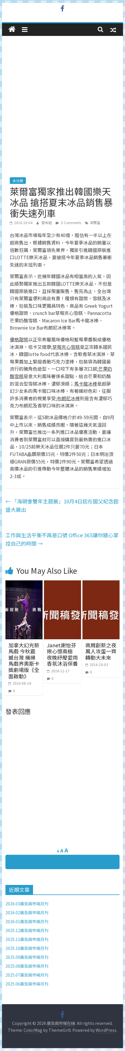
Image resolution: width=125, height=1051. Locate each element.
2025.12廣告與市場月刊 (26, 930)
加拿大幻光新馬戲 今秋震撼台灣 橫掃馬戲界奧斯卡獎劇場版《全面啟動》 (23, 660)
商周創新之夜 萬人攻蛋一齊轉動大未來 (100, 651)
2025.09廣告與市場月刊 (26, 957)
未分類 (18, 180)
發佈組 (47, 222)
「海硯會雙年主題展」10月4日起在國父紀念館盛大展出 (62, 505)
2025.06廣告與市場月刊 (26, 984)
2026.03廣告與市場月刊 (26, 903)
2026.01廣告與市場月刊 (26, 921)
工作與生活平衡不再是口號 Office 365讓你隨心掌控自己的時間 (61, 539)
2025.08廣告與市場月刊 (26, 966)
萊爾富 (95, 222)
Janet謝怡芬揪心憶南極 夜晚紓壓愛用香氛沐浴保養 (62, 654)
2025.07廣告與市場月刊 (26, 975)
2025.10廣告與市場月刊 (26, 948)
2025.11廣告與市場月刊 (26, 939)
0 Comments (68, 222)
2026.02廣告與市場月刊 (26, 912)
